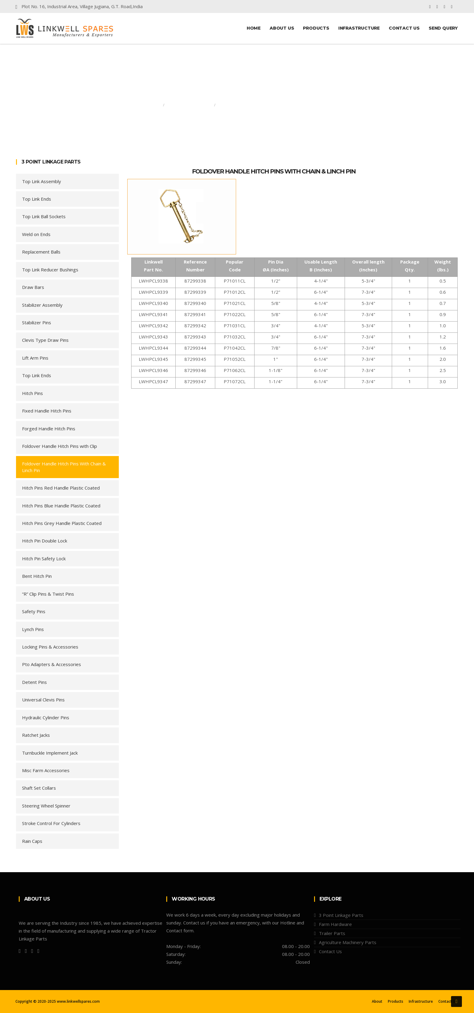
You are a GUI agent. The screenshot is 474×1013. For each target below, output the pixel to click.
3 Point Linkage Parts (189, 105)
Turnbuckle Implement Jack (50, 753)
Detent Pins (34, 682)
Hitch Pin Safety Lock (44, 558)
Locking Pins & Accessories (50, 647)
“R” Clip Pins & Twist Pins (48, 594)
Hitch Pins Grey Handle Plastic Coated (62, 523)
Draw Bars (33, 287)
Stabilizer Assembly (42, 305)
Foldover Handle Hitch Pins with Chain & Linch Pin (274, 171)
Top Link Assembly (41, 181)
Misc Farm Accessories (46, 770)
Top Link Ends (36, 199)
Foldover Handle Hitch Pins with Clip (59, 446)
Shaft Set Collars (39, 788)
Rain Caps (32, 841)
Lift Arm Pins (35, 358)
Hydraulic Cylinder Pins (45, 717)
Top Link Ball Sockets (44, 216)
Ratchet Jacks (36, 735)
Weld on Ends (36, 234)
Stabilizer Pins (36, 322)
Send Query (443, 28)
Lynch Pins (33, 629)
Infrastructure (359, 28)
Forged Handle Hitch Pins (48, 429)
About (377, 1001)
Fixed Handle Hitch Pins (46, 411)
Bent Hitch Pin (37, 576)
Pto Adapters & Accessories (51, 664)
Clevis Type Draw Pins (45, 340)
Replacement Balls (41, 252)
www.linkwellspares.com (78, 1001)
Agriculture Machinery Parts (347, 942)
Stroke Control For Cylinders (51, 823)
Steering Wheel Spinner (46, 806)
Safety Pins (33, 611)
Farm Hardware (335, 924)
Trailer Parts (332, 933)
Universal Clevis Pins (43, 700)
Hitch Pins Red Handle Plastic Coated (61, 488)
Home (254, 28)
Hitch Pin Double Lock (44, 541)
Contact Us (404, 28)
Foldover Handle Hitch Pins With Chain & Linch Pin (64, 467)
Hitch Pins (32, 393)
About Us (282, 28)
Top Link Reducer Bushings (50, 270)
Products (316, 28)
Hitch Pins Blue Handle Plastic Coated (61, 506)
